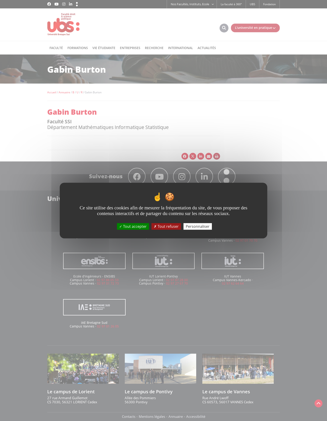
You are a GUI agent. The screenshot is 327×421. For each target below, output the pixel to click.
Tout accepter (133, 226)
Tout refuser (166, 226)
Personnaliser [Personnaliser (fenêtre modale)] (198, 226)
